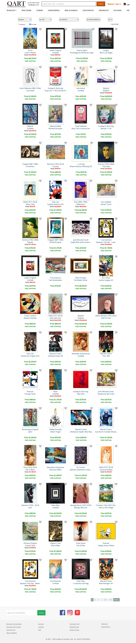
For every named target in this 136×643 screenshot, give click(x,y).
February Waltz (55, 470)
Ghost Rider (55, 545)
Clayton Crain (55, 543)
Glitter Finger (55, 432)
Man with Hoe (55, 318)
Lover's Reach (30, 53)
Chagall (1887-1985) (30, 164)
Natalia (30, 242)
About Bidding (11, 633)
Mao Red (80, 394)
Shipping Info (74, 627)
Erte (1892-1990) (80, 202)
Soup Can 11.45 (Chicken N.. (55, 90)
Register (111, 4)
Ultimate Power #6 (55, 356)
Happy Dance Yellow (106, 545)
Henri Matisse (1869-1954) (30, 88)
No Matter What (80, 280)
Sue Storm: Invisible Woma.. (106, 432)
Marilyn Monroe (80, 507)
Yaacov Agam (82, 50)
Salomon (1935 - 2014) (30, 505)
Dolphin (106, 90)
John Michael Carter (106, 391)
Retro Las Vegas (106, 53)
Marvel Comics (55, 353)
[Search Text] (69, 4)
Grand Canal (30, 545)
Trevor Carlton (30, 316)
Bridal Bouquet (55, 242)
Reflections (80, 204)
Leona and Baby (106, 470)
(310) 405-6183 (33, 3)
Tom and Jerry (55, 278)
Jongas (106, 50)
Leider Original (55, 50)
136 (110, 600)
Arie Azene (80, 88)
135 (105, 600)
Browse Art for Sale (13, 627)
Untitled (55, 53)
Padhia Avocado (55, 429)
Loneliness (30, 166)
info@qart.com (33, 5)
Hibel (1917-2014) (30, 202)
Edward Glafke (55, 126)
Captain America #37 (55, 204)
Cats (30, 507)
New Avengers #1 (106, 583)
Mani (55, 391)
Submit (41, 613)
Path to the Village (106, 507)
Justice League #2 (106, 280)
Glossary (104, 624)
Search (100, 4)
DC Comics (106, 278)
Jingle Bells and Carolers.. (81, 242)
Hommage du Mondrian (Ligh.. (82, 53)
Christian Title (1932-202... (106, 505)
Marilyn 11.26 (106, 128)
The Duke (106, 166)
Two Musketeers (55, 280)
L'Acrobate (30, 90)
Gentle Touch (106, 204)
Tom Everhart (106, 240)
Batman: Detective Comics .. (80, 470)
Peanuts (30, 391)
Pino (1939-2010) (30, 467)
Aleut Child (30, 204)
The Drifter (80, 545)
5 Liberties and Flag (81, 583)
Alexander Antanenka (55, 467)
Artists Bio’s (105, 627)
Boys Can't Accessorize (81, 128)
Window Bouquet (55, 128)
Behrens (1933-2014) (55, 164)
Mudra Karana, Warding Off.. (81, 166)
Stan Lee (55, 202)
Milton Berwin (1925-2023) (106, 316)
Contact (41, 627)
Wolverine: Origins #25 (30, 356)
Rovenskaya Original (30, 429)
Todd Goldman (81, 126)
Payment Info (74, 624)
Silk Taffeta (30, 470)
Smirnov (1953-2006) (106, 164)
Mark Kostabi (80, 278)
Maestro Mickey (30, 318)
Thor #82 (106, 356)
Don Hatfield (106, 202)
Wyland (106, 88)
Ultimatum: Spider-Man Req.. (81, 432)
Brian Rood (80, 543)
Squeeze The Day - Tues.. (106, 242)
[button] (11, 10)
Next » (116, 600)
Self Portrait (106, 318)
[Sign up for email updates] (21, 612)
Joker (30, 432)
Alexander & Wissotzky (81, 353)
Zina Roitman (55, 581)
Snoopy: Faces (30, 394)
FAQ (39, 630)
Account (41, 624)
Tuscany (55, 166)
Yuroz (30, 50)
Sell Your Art (10, 630)
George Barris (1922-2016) (80, 505)
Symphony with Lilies (106, 394)
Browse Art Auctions (13, 624)
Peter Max (55, 505)
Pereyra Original (30, 543)
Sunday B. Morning (55, 88)
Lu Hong (81, 164)
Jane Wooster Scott (80, 240)
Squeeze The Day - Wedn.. (30, 583)
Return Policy (74, 630)
